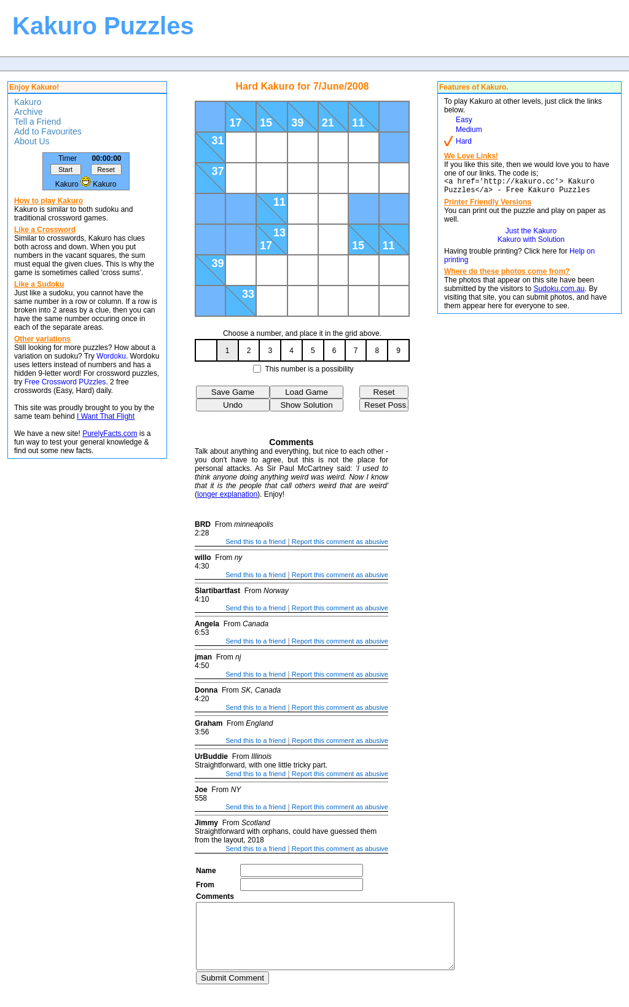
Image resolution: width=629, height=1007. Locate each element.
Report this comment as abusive (340, 541)
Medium (469, 129)
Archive (28, 112)
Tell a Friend (37, 121)
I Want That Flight (106, 416)
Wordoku (111, 356)
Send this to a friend (255, 541)
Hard (464, 141)
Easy (464, 119)
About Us (32, 141)
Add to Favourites (48, 131)
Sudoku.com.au (558, 292)
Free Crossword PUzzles (65, 382)
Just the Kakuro (531, 234)
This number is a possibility (309, 369)
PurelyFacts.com (109, 433)
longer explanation (227, 494)
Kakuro (27, 102)
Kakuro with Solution (531, 243)
